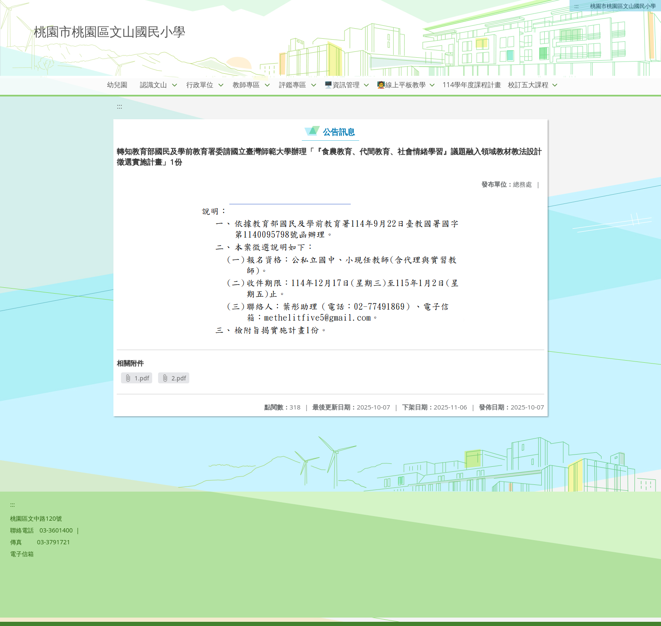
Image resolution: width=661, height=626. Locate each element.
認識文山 (153, 84)
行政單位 (199, 84)
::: (577, 6)
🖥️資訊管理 (342, 84)
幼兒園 (117, 84)
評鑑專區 (292, 84)
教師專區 (246, 84)
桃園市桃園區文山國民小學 (623, 6)
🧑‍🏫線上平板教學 (401, 84)
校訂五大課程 (528, 84)
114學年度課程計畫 (472, 84)
